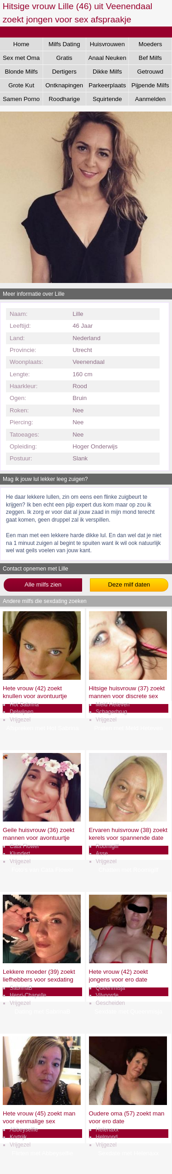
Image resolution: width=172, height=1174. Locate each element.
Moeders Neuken (150, 46)
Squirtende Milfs (107, 101)
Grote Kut (21, 85)
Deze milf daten (129, 584)
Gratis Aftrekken (64, 59)
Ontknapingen (64, 85)
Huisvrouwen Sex (107, 46)
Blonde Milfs (21, 71)
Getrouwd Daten (150, 73)
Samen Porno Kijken (21, 101)
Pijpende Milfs (150, 85)
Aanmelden (150, 99)
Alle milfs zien (42, 584)
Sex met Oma (21, 57)
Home (21, 44)
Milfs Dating (64, 44)
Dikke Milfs (107, 71)
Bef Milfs (150, 57)
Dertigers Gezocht (64, 73)
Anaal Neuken (107, 57)
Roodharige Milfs (64, 101)
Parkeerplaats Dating (107, 87)
